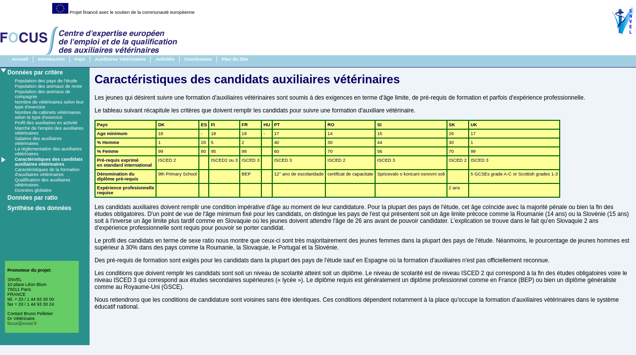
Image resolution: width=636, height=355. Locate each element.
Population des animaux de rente (48, 86)
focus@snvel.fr (22, 323)
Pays (79, 59)
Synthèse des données (39, 208)
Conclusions (198, 59)
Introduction (51, 59)
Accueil (20, 59)
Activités (165, 59)
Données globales (33, 190)
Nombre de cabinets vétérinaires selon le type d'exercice (48, 115)
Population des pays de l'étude (46, 80)
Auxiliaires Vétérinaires (120, 59)
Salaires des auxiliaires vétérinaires (38, 141)
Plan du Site (235, 59)
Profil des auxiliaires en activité (46, 122)
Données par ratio (32, 197)
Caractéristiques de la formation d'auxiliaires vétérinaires (47, 172)
